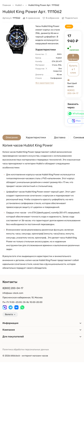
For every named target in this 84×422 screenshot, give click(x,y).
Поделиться (70, 18)
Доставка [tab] (59, 137)
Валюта (10, 314)
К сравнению (31, 18)
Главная (6, 5)
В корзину (73, 57)
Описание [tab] (12, 137)
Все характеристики (45, 83)
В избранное (51, 18)
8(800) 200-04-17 (72, 92)
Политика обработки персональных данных (25, 349)
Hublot (19, 5)
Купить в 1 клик (73, 69)
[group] (17, 39)
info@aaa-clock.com (12, 293)
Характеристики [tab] (36, 137)
